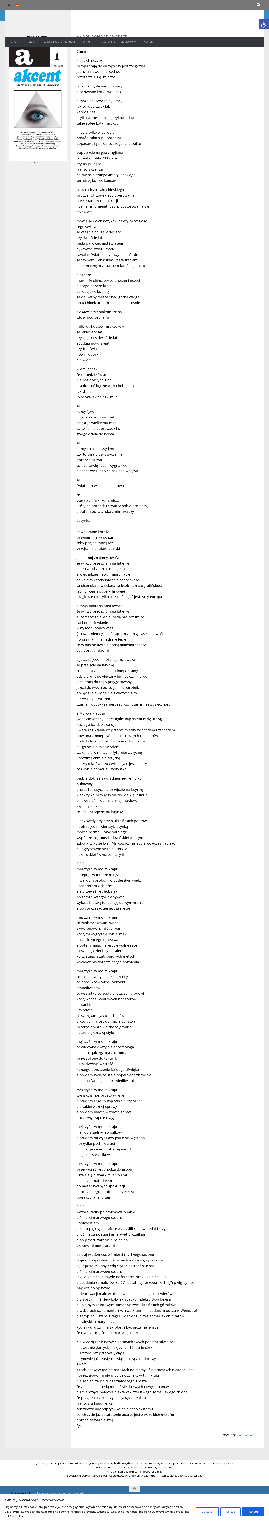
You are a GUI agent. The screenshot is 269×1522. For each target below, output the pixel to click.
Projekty (31, 41)
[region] (134, 1508)
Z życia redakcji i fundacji (59, 41)
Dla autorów (128, 41)
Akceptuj (253, 1511)
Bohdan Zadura (246, 1450)
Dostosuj (207, 1511)
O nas (14, 41)
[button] (264, 24)
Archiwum (86, 41)
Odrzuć (230, 1511)
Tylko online (107, 41)
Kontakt (148, 41)
